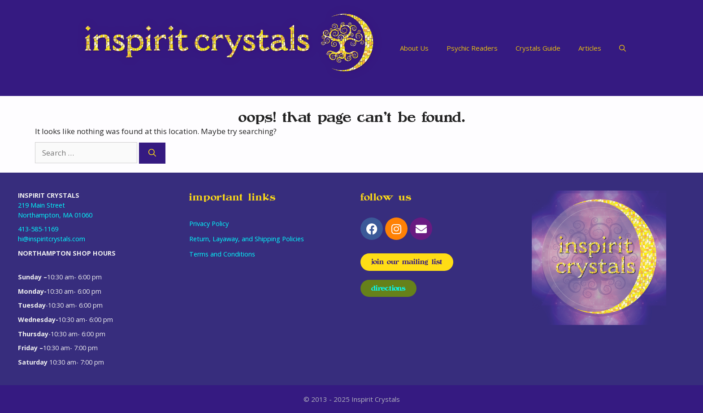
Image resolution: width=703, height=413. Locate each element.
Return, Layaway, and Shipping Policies (246, 239)
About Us (414, 47)
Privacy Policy (209, 223)
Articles (589, 47)
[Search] (152, 153)
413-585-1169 (38, 229)
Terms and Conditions (222, 254)
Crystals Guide (538, 47)
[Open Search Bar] (622, 48)
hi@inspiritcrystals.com (51, 239)
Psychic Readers (472, 47)
